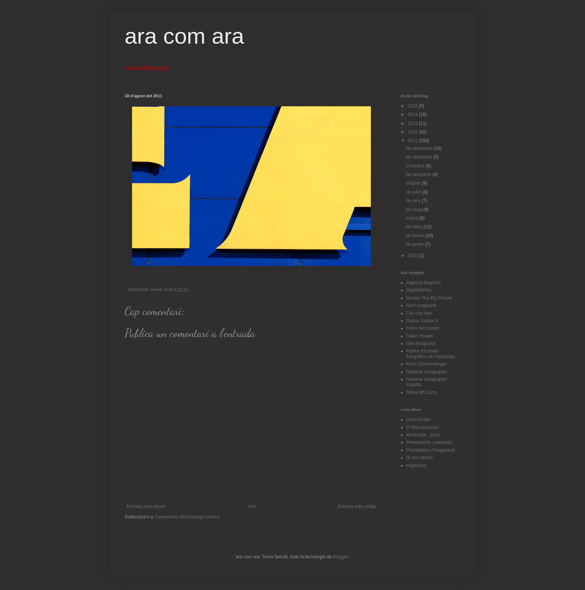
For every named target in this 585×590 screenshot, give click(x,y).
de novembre (419, 157)
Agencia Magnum (423, 282)
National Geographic (426, 371)
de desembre (419, 148)
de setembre (419, 174)
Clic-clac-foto (419, 313)
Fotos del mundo (422, 328)
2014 (413, 114)
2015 (413, 106)
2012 (413, 132)
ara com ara (184, 35)
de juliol (414, 192)
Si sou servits (419, 457)
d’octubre (416, 166)
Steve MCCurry (421, 392)
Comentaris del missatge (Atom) (187, 517)
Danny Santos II (422, 320)
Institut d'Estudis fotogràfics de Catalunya (430, 353)
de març (414, 226)
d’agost (414, 183)
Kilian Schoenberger (426, 364)
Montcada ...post (422, 434)
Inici (252, 506)
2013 (413, 123)
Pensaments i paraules (429, 442)
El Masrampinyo (422, 427)
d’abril (412, 218)
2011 (413, 140)
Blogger (340, 556)
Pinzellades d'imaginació (430, 450)
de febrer (415, 235)
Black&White (419, 290)
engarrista (416, 465)
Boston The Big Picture (429, 298)
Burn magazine (421, 305)
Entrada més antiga (357, 506)
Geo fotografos (421, 343)
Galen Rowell (419, 336)
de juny (414, 200)
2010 (413, 255)
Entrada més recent (146, 506)
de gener (415, 244)
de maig (414, 209)
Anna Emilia (418, 419)
